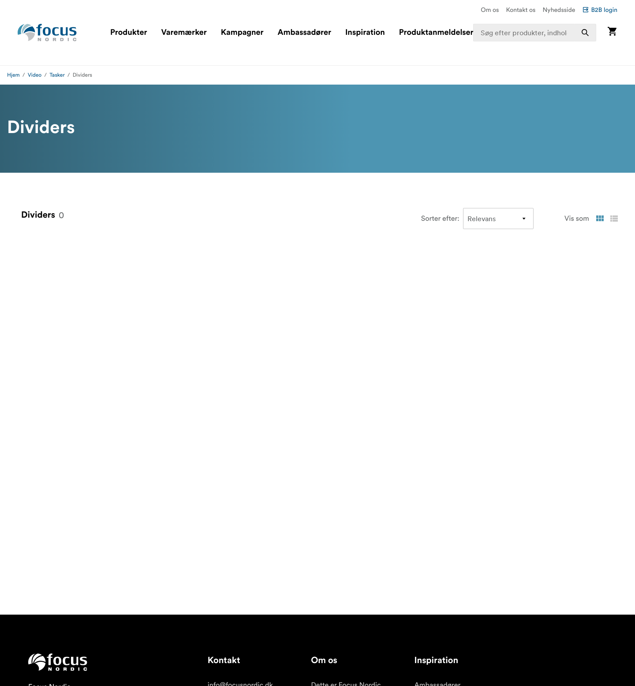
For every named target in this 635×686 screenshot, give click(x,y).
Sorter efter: (440, 218)
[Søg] (585, 32)
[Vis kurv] (612, 32)
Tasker (57, 75)
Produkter (128, 33)
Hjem (13, 75)
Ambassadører (304, 33)
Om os (490, 10)
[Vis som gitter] (600, 218)
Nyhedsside (558, 10)
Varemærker (183, 33)
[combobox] (535, 32)
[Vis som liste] (614, 218)
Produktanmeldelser (436, 33)
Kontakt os (520, 10)
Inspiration (365, 33)
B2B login (599, 10)
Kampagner (242, 33)
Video (35, 75)
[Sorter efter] (498, 218)
